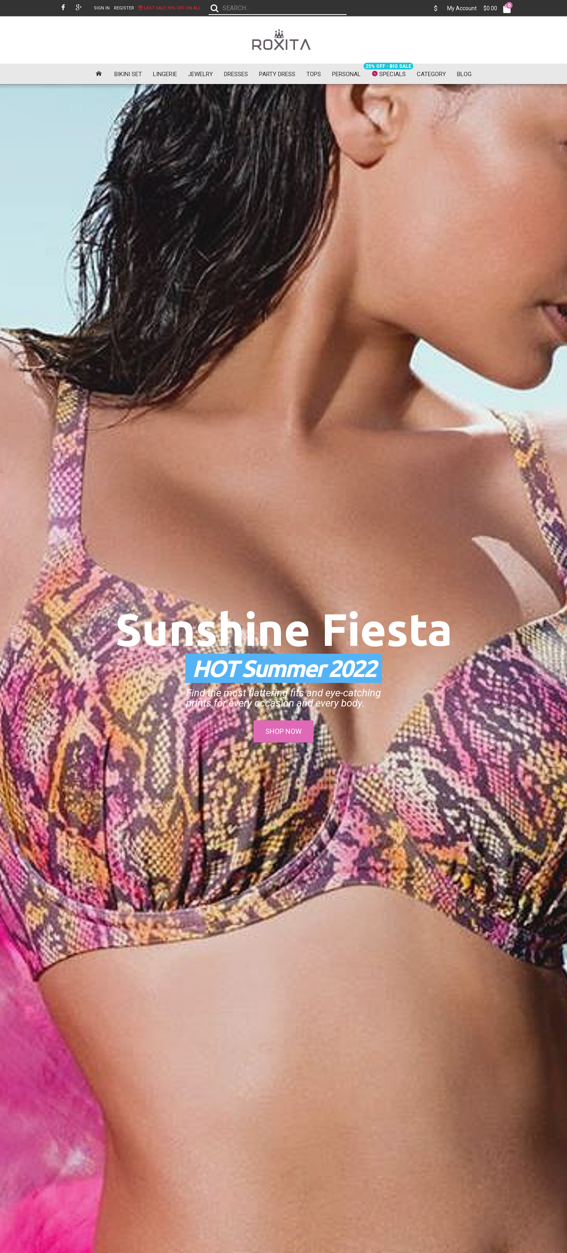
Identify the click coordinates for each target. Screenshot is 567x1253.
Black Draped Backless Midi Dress (167, 457)
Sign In (102, 8)
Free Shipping (189, 1128)
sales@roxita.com (428, 1128)
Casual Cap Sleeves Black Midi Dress (282, 457)
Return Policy (188, 1146)
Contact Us (263, 1102)
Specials (337, 1128)
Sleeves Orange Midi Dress (282, 824)
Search (365, 1052)
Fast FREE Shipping (141, 1052)
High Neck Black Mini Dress (52, 454)
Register (124, 8)
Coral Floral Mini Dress (167, 824)
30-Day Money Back (84, 1052)
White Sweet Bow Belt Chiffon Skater (513, 826)
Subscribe (75, 1202)
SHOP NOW (283, 229)
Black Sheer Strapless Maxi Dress (513, 457)
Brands (336, 1102)
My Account (462, 8)
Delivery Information (196, 1102)
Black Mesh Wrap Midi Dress (398, 454)
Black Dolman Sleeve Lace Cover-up (398, 826)
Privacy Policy (189, 1111)
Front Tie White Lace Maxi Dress (52, 641)
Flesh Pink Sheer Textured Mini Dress (282, 641)
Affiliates (338, 1119)
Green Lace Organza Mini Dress (513, 641)
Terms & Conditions (196, 1119)
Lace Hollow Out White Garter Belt (398, 641)
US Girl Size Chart (194, 1137)
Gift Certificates (345, 1111)
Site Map (261, 1119)
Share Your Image (196, 1052)
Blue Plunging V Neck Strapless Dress (167, 641)
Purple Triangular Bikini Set (52, 824)
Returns (260, 1111)
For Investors (188, 1155)
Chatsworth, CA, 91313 (434, 1111)
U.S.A (414, 1119)
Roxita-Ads (186, 1163)
